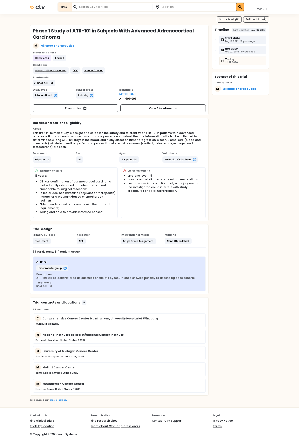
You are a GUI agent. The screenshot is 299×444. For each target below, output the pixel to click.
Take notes (76, 108)
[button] (51, 70)
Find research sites (104, 420)
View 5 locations (163, 108)
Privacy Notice (223, 420)
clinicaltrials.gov (58, 400)
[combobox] (114, 6)
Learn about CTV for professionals (115, 426)
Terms (217, 426)
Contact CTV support (167, 420)
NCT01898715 (128, 94)
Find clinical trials (42, 420)
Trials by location (42, 426)
